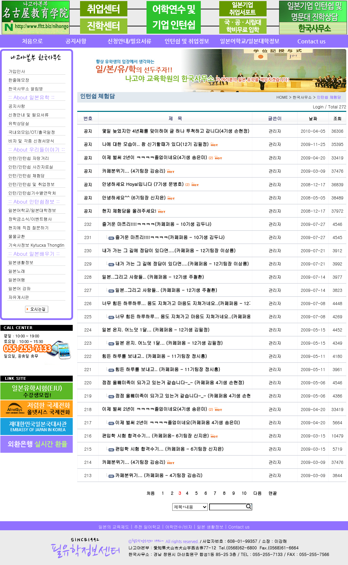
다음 (257, 493)
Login (318, 106)
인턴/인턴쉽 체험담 (26, 175)
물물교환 (16, 236)
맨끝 (273, 493)
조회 (337, 118)
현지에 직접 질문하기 (28, 227)
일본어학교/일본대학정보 (32, 210)
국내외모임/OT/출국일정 (31, 132)
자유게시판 (18, 297)
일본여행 (16, 279)
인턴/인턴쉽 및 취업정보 (31, 184)
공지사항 (16, 106)
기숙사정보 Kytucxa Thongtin (36, 245)
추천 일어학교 (147, 527)
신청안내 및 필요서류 (28, 114)
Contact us (239, 527)
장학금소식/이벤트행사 (30, 219)
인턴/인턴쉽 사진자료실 (30, 167)
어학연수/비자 (178, 527)
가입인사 (16, 71)
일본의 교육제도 (113, 527)
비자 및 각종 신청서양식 (31, 141)
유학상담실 (18, 123)
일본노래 (16, 271)
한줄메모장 (18, 80)
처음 (150, 493)
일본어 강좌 (19, 288)
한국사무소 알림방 (25, 88)
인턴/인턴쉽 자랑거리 (28, 158)
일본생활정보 (20, 262)
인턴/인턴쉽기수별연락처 (32, 193)
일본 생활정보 (210, 527)
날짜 (313, 118)
